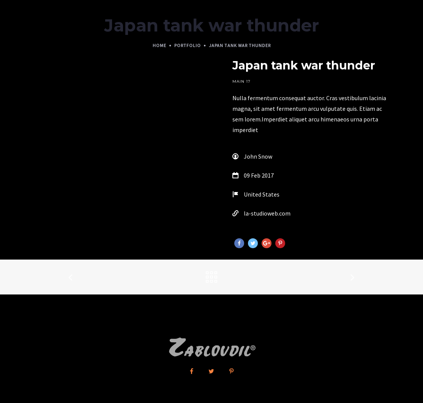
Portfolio (187, 45)
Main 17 (241, 81)
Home (159, 45)
